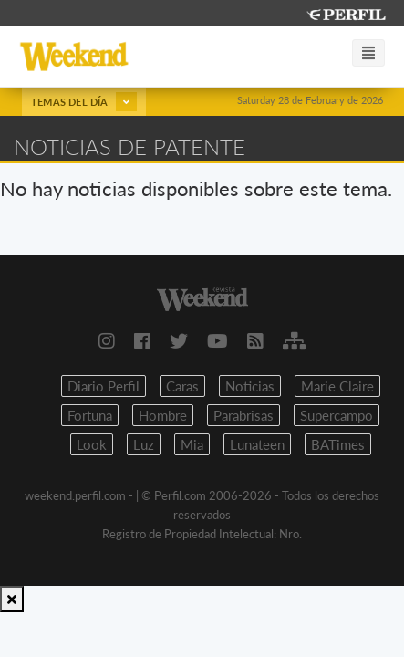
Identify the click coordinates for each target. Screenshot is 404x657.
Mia (192, 444)
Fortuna (89, 415)
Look (92, 444)
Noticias (250, 386)
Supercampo (336, 415)
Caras (182, 386)
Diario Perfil (103, 386)
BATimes (338, 444)
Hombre (163, 415)
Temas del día (84, 101)
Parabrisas (243, 415)
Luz (143, 444)
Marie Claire (337, 386)
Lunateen (257, 444)
